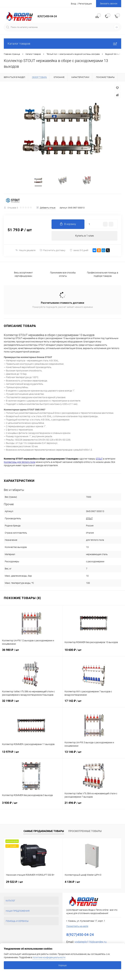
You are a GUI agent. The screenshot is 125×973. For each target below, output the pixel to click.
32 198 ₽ (31, 703)
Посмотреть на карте (77, 926)
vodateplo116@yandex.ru (91, 942)
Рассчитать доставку (52, 250)
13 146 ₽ (94, 754)
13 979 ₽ (31, 754)
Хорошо (62, 965)
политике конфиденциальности (49, 957)
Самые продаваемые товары (44, 831)
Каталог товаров (62, 43)
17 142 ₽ (94, 703)
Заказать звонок (108, 3)
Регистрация (85, 3)
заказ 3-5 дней (79, 250)
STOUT (89, 518)
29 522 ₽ (14, 881)
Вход (73, 3)
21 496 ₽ (94, 805)
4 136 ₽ (72, 881)
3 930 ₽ (31, 805)
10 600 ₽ (94, 652)
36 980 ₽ (31, 652)
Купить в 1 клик (84, 235)
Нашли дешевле (25, 250)
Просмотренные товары (85, 831)
